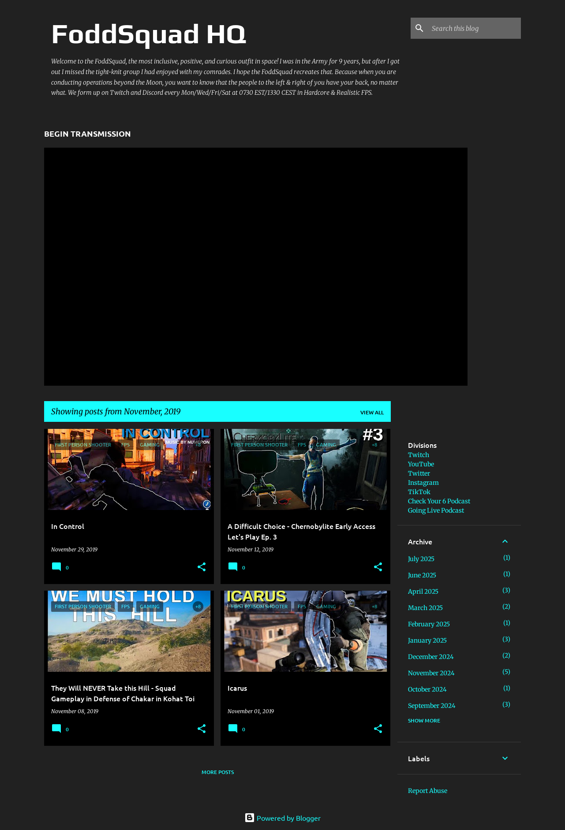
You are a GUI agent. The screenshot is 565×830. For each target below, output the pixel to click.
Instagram (423, 483)
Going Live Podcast (436, 510)
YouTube (421, 464)
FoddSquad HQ (148, 33)
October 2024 (427, 689)
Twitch (418, 455)
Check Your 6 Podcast (439, 501)
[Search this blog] (474, 28)
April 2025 (423, 592)
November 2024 (431, 673)
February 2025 (429, 624)
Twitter (419, 473)
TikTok (419, 492)
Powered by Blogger (282, 817)
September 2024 (432, 706)
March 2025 (425, 608)
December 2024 (431, 657)
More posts (218, 772)
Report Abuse (427, 791)
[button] (201, 567)
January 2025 (427, 640)
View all (372, 412)
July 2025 (421, 559)
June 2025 (422, 575)
